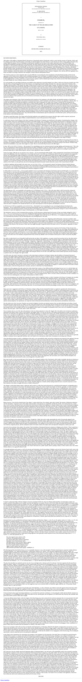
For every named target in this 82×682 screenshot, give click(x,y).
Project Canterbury (5, 680)
